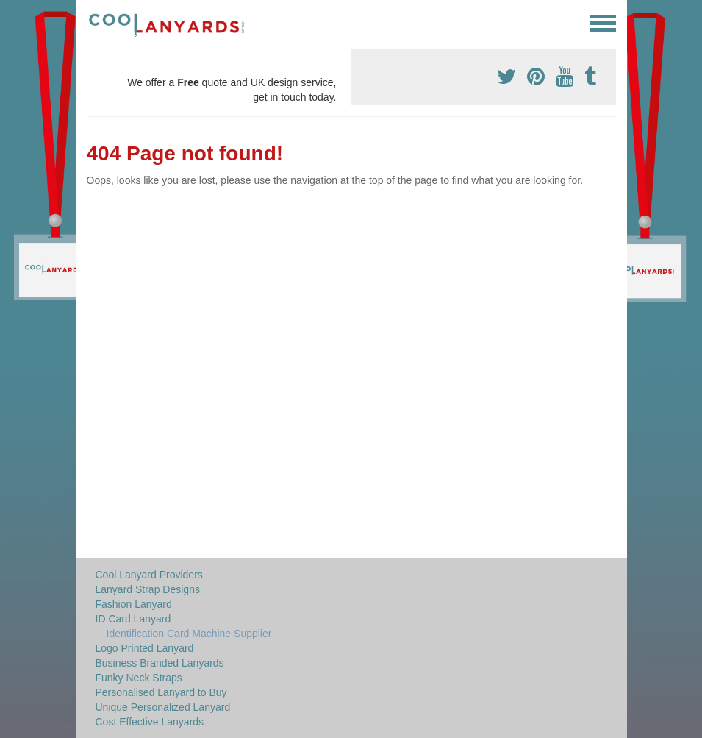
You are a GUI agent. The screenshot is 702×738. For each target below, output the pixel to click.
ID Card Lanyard (133, 619)
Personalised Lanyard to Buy (161, 692)
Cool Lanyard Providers (149, 575)
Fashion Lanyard (134, 604)
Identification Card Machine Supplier (189, 633)
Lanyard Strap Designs (148, 589)
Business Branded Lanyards (160, 663)
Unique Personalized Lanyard (163, 707)
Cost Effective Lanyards (150, 722)
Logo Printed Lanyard (145, 648)
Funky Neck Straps (139, 678)
